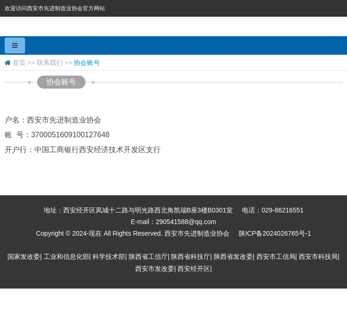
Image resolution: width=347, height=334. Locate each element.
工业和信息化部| (67, 256)
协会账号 (87, 62)
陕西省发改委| (234, 256)
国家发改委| (24, 256)
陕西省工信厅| (149, 256)
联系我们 (50, 62)
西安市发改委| (155, 268)
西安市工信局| (276, 256)
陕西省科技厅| (191, 256)
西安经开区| (194, 268)
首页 (19, 62)
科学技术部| (109, 256)
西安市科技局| (319, 256)
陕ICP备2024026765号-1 (275, 233)
